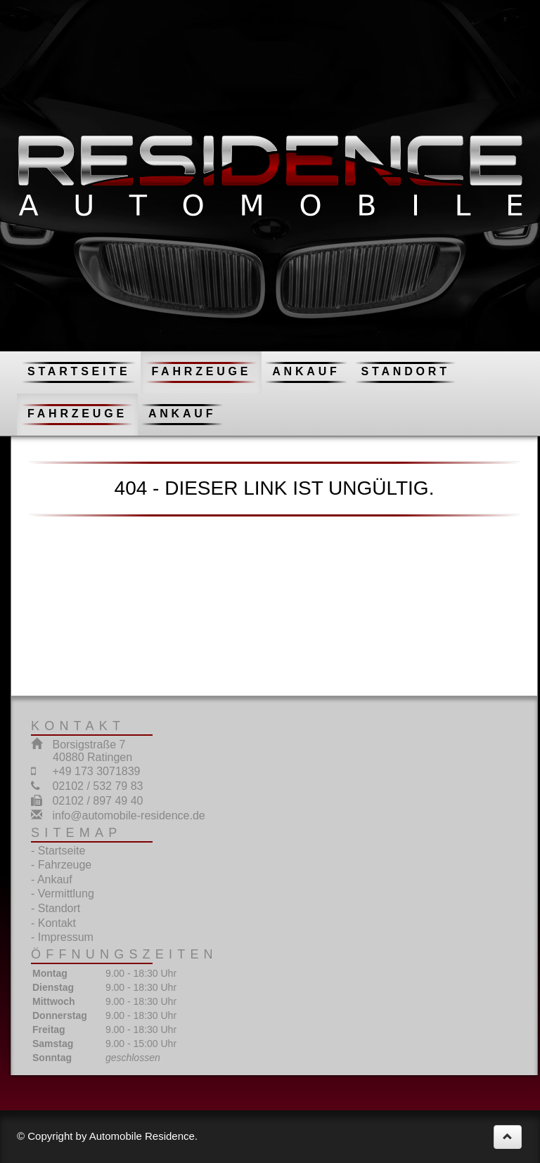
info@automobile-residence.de (128, 815)
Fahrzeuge (201, 371)
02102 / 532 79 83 (97, 786)
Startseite (78, 371)
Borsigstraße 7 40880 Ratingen (81, 751)
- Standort (55, 908)
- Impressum (62, 937)
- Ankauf (51, 879)
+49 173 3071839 (96, 771)
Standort (405, 371)
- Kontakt (53, 923)
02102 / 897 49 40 (97, 801)
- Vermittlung (62, 893)
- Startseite (58, 851)
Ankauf (306, 371)
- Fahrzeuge (61, 865)
